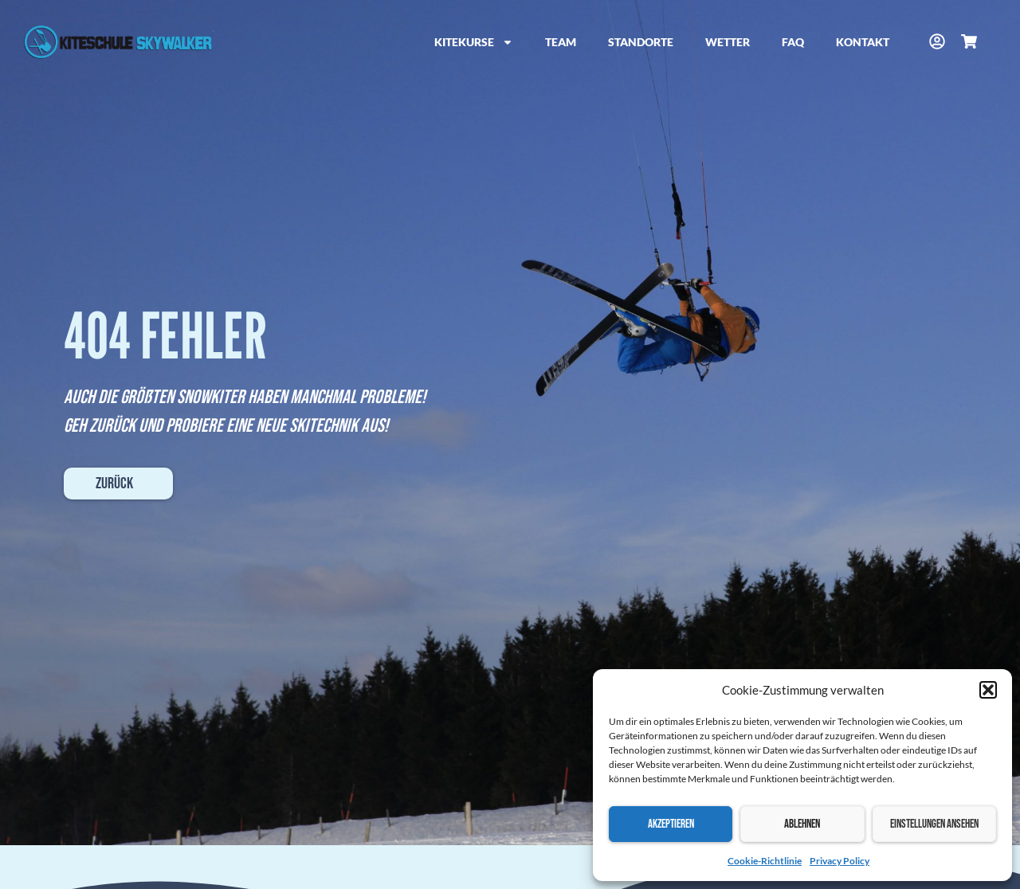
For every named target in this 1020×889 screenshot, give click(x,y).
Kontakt (862, 42)
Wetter (727, 42)
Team (560, 42)
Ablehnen (802, 824)
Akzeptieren (671, 824)
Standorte (640, 42)
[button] (988, 690)
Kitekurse (473, 42)
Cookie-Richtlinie (765, 861)
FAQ (793, 42)
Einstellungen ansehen (934, 824)
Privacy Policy (839, 861)
